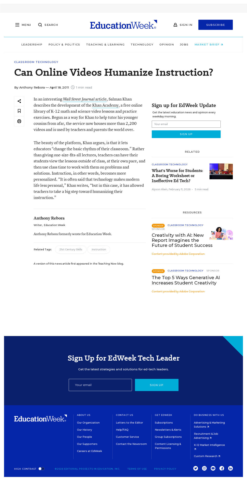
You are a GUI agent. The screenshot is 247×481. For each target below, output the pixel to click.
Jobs (185, 44)
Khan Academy (105, 105)
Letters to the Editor (129, 422)
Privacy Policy (165, 468)
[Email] (100, 385)
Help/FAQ (122, 429)
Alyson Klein (159, 189)
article (85, 99)
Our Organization (88, 422)
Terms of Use (137, 468)
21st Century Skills (70, 249)
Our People (84, 436)
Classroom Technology (36, 62)
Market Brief (210, 44)
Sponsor (158, 229)
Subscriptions (164, 422)
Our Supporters (87, 443)
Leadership (33, 44)
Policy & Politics (65, 44)
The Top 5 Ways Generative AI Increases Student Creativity (186, 280)
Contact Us (124, 415)
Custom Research (207, 456)
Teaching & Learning (107, 44)
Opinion (168, 44)
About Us (84, 415)
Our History (84, 429)
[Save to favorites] (19, 111)
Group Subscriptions (168, 436)
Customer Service (127, 436)
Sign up (156, 385)
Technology (143, 44)
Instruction (99, 249)
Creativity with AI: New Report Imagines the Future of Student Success (182, 240)
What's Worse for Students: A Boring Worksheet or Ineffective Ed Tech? (177, 175)
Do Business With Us (209, 415)
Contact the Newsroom (131, 443)
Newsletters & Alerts (168, 429)
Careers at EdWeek (89, 451)
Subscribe (215, 24)
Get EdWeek (163, 415)
